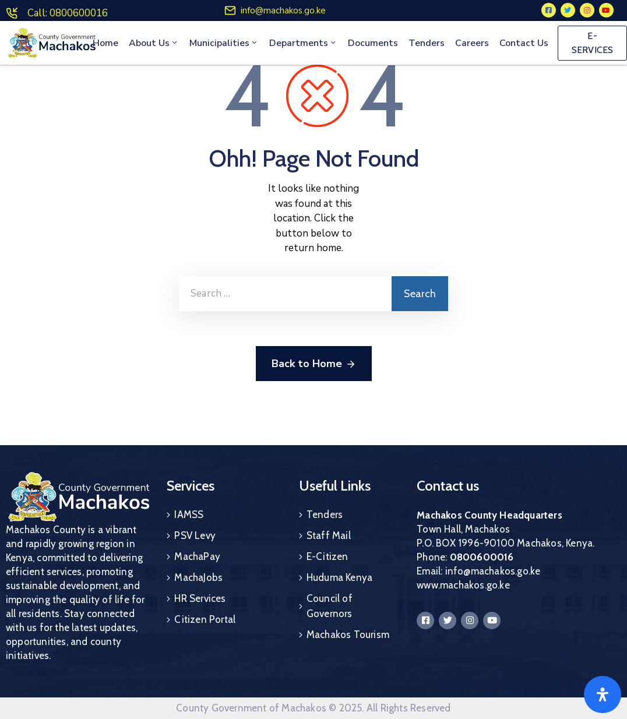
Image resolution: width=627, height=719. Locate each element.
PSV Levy (195, 535)
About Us (154, 43)
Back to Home (314, 364)
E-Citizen (327, 556)
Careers (472, 43)
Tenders (426, 43)
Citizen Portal (204, 619)
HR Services (200, 598)
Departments (303, 43)
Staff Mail (329, 535)
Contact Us (523, 43)
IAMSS (188, 514)
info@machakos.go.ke (283, 10)
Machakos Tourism (348, 634)
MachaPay (197, 556)
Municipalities (224, 43)
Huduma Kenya (339, 577)
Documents (373, 43)
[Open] (602, 694)
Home (105, 43)
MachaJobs (198, 577)
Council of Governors (330, 606)
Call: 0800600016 (67, 13)
